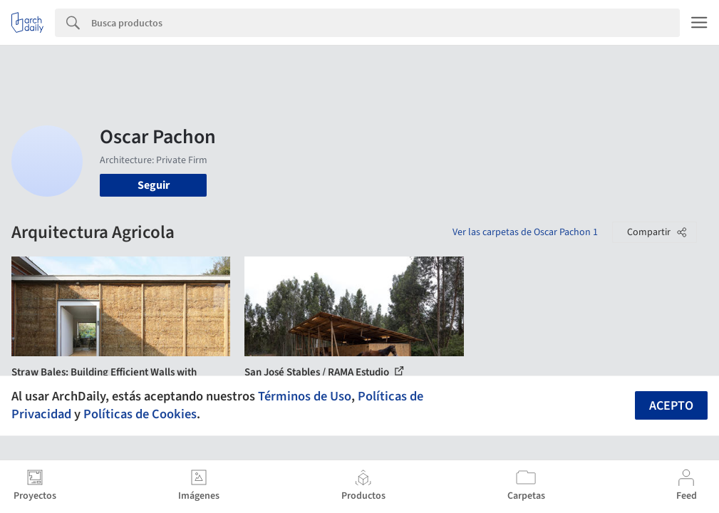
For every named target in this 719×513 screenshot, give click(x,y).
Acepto (671, 406)
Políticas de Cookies (140, 414)
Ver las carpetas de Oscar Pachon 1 (525, 232)
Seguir (154, 185)
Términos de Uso (304, 396)
